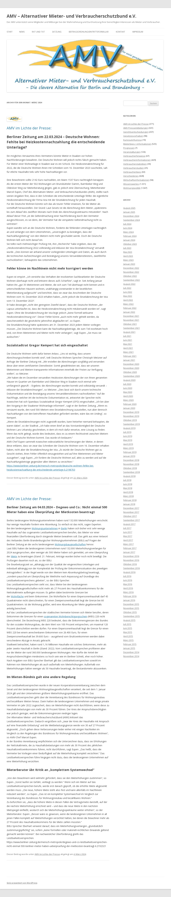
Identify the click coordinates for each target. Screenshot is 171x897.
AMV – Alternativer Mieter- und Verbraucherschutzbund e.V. (71, 16)
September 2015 (131, 616)
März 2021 (128, 352)
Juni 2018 (127, 484)
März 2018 (128, 496)
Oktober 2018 (130, 468)
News (22, 31)
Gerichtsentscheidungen (135, 131)
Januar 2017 (129, 552)
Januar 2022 (129, 312)
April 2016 (128, 588)
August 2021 (129, 332)
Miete (14, 556)
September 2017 (131, 520)
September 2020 (131, 376)
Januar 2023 (129, 263)
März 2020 (128, 400)
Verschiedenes (131, 175)
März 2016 (128, 592)
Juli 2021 (127, 336)
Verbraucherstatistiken (135, 163)
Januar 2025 (129, 211)
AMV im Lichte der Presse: (29, 127)
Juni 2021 (127, 340)
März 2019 (128, 448)
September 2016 (131, 568)
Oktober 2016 (130, 564)
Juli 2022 (127, 287)
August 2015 (129, 620)
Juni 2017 (127, 532)
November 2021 (131, 320)
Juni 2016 (127, 580)
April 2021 (128, 348)
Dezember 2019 (131, 412)
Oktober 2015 (130, 612)
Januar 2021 (129, 360)
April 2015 (128, 636)
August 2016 (129, 572)
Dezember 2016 (131, 556)
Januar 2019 (129, 456)
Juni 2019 (127, 436)
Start (10, 31)
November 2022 (131, 271)
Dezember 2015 (131, 604)
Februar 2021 (129, 356)
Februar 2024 (129, 235)
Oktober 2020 (130, 372)
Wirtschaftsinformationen (136, 179)
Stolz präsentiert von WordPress (22, 882)
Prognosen (128, 147)
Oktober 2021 (130, 324)
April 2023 (128, 255)
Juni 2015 (127, 628)
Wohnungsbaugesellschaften (70, 544)
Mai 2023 (127, 251)
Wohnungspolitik (131, 187)
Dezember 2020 (131, 364)
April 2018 (128, 492)
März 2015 (128, 640)
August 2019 (129, 428)
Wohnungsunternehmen (45, 528)
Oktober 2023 (130, 243)
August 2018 (129, 476)
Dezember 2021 (131, 316)
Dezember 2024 (131, 215)
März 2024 (128, 231)
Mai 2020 (127, 392)
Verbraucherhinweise (134, 155)
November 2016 (131, 560)
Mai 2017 (127, 536)
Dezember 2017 (131, 508)
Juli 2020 (127, 384)
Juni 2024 (127, 227)
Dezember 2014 (131, 652)
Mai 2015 (127, 632)
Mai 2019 (127, 440)
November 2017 (131, 512)
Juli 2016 (127, 576)
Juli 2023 (127, 247)
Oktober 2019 (130, 420)
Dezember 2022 (131, 267)
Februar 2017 (129, 548)
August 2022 (129, 283)
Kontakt (120, 31)
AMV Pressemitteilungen (135, 127)
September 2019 (131, 424)
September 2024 (131, 219)
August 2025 (129, 207)
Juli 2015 (127, 624)
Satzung (56, 31)
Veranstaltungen (131, 151)
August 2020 (129, 380)
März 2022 (128, 304)
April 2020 (128, 396)
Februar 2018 (129, 500)
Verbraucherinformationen (137, 159)
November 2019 (131, 416)
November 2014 (131, 656)
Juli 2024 (127, 223)
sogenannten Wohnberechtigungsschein (65, 616)
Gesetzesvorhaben (133, 135)
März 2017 (128, 544)
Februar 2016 (129, 596)
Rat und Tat (38, 31)
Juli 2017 (127, 528)
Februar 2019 (129, 452)
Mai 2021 (127, 344)
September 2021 (131, 328)
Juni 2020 (127, 388)
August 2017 (129, 524)
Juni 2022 (127, 291)
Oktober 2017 (130, 516)
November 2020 (131, 368)
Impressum (137, 31)
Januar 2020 (129, 408)
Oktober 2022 (130, 275)
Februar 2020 (129, 404)
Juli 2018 (127, 480)
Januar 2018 (129, 504)
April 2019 (128, 444)
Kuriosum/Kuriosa (132, 139)
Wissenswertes (131, 183)
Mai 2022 (127, 295)
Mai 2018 (127, 488)
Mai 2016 (127, 584)
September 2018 (131, 472)
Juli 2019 (127, 432)
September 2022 (131, 279)
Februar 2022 (129, 308)
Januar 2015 (129, 648)
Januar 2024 (129, 239)
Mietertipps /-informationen (137, 143)
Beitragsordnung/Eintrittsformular (89, 31)
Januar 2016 (129, 600)
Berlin (64, 528)
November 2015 (131, 608)
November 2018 (131, 464)
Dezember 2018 (131, 460)
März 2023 (128, 259)
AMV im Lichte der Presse (47, 477)
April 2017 (128, 540)
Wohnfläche (17, 596)
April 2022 (128, 300)
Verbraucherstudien (133, 167)
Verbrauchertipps (132, 171)
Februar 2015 (129, 644)
